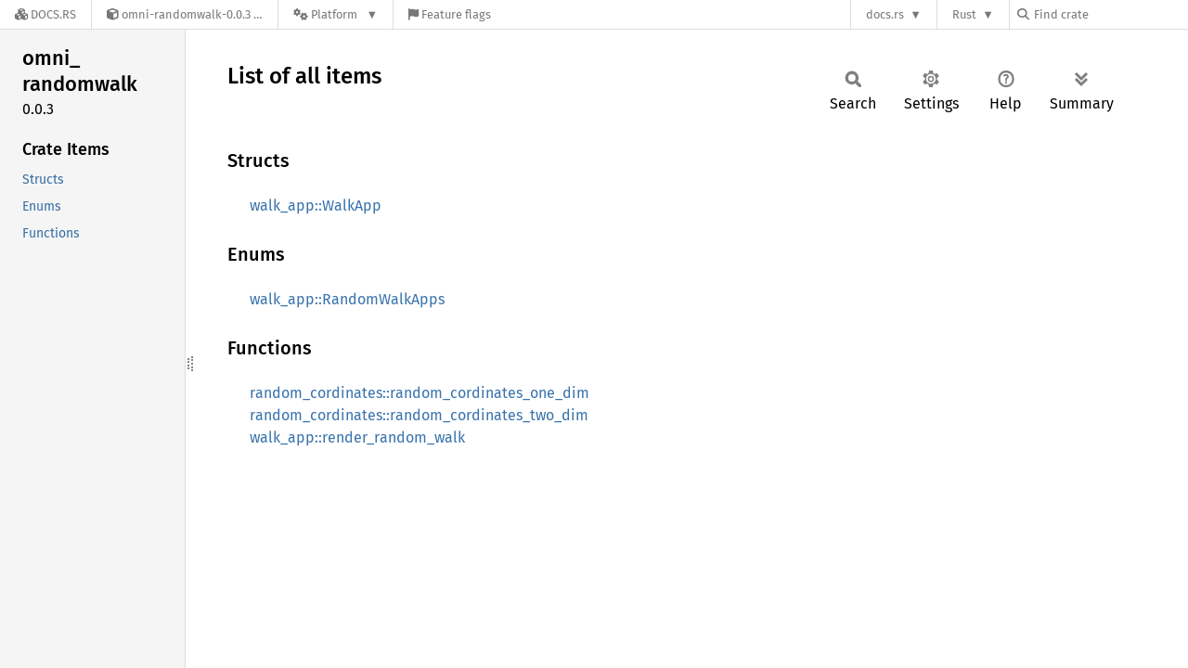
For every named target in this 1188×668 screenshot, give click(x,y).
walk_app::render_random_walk (357, 437)
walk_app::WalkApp (315, 205)
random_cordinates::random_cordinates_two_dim (419, 415)
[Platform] (335, 14)
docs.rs (885, 14)
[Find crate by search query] (1110, 14)
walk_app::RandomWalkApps (347, 299)
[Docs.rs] (45, 14)
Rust (964, 14)
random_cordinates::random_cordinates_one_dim (419, 393)
